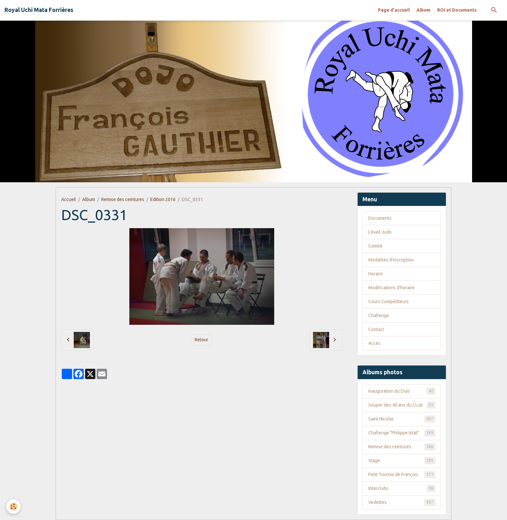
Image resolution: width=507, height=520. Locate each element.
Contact (376, 329)
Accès (374, 343)
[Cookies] (13, 506)
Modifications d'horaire (391, 287)
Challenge (378, 315)
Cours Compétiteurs (388, 301)
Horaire (375, 273)
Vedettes (401, 502)
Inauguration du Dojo (401, 391)
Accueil (68, 199)
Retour (201, 339)
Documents (380, 218)
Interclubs (401, 488)
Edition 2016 (163, 199)
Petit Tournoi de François (401, 474)
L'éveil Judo (380, 232)
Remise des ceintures (122, 199)
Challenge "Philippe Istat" (401, 433)
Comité (375, 246)
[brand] (39, 10)
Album (423, 10)
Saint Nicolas (401, 419)
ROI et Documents (457, 10)
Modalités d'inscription (391, 259)
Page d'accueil (394, 10)
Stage (401, 460)
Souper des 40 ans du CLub (401, 405)
